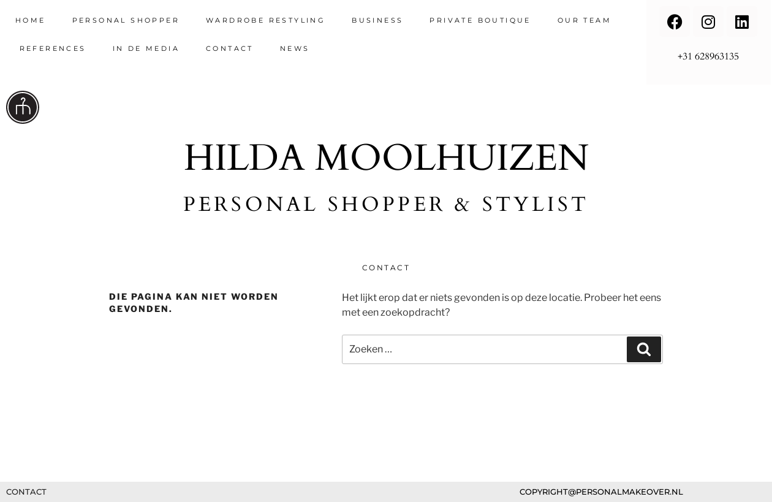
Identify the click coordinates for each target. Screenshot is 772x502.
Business (377, 20)
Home (30, 20)
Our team (584, 20)
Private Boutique (480, 20)
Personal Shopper (126, 20)
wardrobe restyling (265, 20)
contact (230, 48)
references (53, 48)
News (295, 48)
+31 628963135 (708, 56)
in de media (146, 48)
